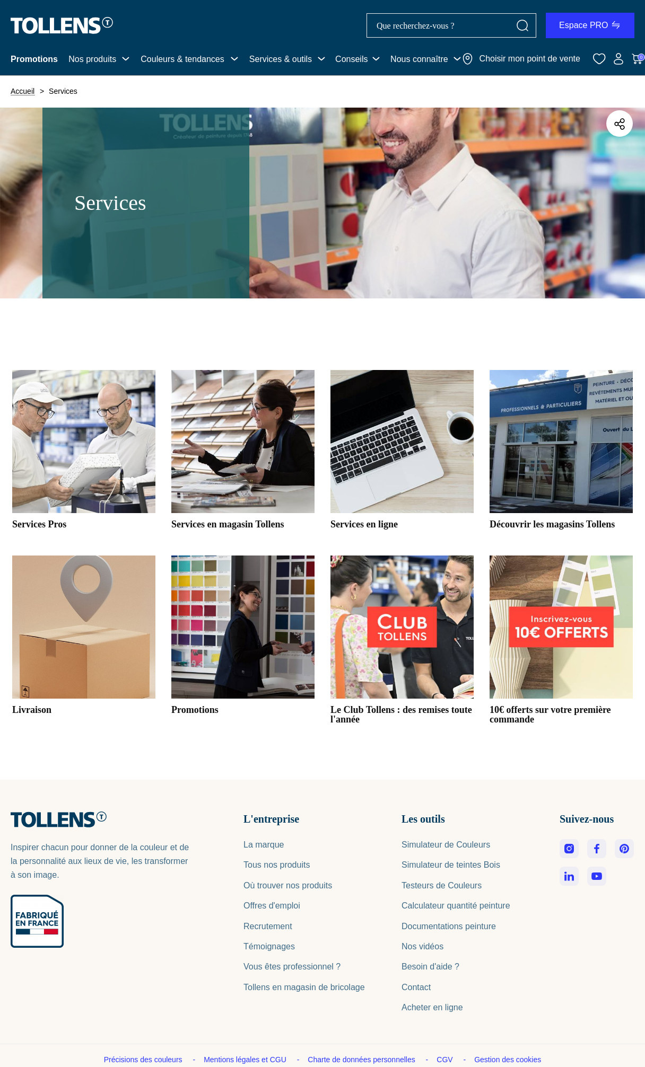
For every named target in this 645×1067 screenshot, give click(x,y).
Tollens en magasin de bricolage (304, 987)
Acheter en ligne (432, 1007)
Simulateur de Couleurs (446, 844)
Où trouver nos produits (287, 885)
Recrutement (267, 926)
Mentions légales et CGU (246, 1059)
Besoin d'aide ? (430, 966)
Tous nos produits (276, 864)
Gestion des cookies (507, 1059)
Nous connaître (419, 59)
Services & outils (280, 59)
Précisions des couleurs (144, 1059)
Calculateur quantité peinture (456, 905)
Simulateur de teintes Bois (451, 864)
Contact (416, 987)
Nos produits (92, 59)
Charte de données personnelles (362, 1059)
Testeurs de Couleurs (442, 885)
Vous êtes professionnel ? (292, 966)
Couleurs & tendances (182, 59)
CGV (446, 1059)
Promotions (34, 59)
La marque (263, 844)
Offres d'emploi (271, 905)
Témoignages (269, 946)
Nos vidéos (422, 946)
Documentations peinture (449, 926)
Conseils (351, 59)
